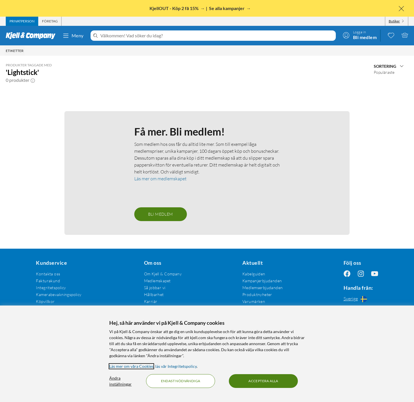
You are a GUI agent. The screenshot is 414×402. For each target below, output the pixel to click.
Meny (73, 35)
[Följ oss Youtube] (374, 273)
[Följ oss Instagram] (360, 273)
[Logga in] (360, 35)
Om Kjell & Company (163, 273)
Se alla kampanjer (227, 8)
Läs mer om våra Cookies (131, 366)
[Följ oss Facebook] (347, 273)
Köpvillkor (45, 301)
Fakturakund (48, 280)
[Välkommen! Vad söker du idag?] (217, 35)
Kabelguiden (253, 273)
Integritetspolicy (51, 287)
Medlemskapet (157, 280)
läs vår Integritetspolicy (176, 366)
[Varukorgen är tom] (405, 35)
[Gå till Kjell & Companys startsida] (32, 35)
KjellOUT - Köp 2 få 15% (175, 8)
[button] (32, 80)
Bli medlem (160, 214)
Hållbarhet (154, 294)
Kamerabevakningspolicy (58, 294)
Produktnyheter (257, 294)
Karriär (151, 301)
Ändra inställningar (120, 381)
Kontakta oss (48, 273)
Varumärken (253, 301)
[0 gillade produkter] (391, 35)
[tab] (22, 21)
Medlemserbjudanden (262, 287)
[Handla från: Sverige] (361, 299)
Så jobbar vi (155, 287)
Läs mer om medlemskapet (160, 178)
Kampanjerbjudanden (262, 280)
